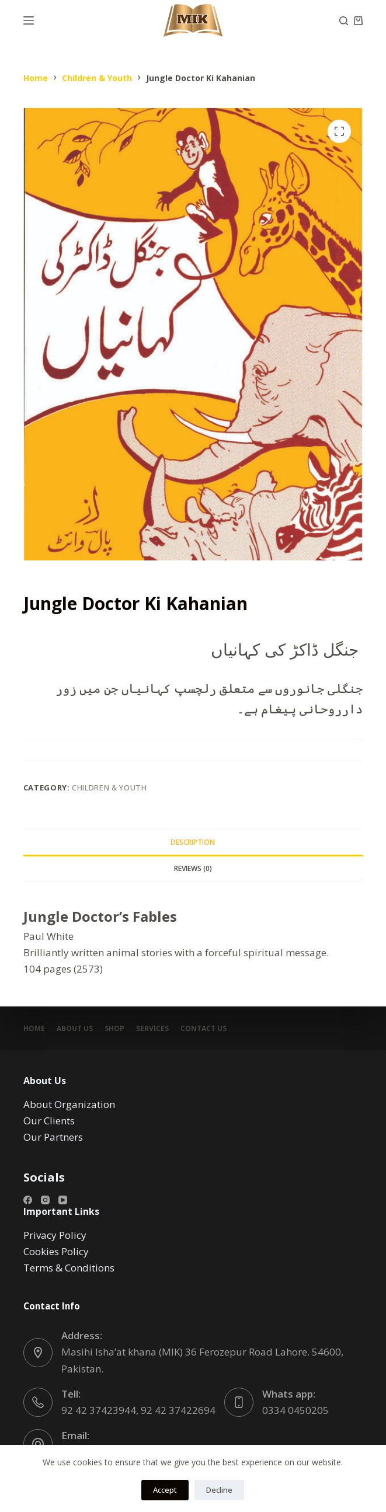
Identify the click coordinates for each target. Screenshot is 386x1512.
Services (152, 1028)
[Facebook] (27, 1200)
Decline (219, 1490)
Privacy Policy (54, 1235)
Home (34, 1028)
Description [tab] (193, 842)
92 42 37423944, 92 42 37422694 (138, 1410)
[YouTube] (62, 1200)
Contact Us (203, 1028)
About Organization (69, 1104)
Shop (114, 1028)
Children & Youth (109, 787)
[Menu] (28, 20)
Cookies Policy (56, 1251)
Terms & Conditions (68, 1267)
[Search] (343, 20)
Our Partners (53, 1137)
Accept (165, 1490)
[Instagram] (45, 1200)
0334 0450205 (295, 1410)
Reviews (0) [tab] (193, 868)
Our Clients (49, 1120)
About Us (75, 1028)
